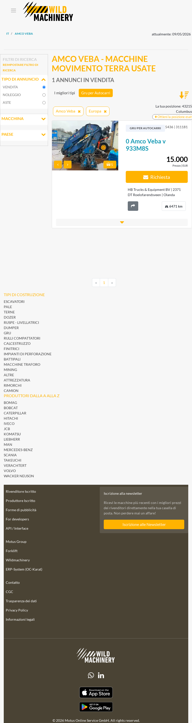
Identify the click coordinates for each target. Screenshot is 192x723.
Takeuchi (12, 460)
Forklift (12, 551)
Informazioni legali (20, 619)
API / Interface (17, 528)
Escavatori (14, 301)
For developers (17, 519)
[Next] (112, 282)
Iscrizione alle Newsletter (144, 524)
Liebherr (12, 439)
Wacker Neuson (19, 476)
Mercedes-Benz (18, 450)
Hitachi (11, 418)
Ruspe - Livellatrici (21, 322)
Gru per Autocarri (95, 93)
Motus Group (16, 541)
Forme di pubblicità (21, 510)
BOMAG (10, 402)
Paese (24, 134)
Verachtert (15, 465)
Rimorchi (13, 385)
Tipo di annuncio (24, 79)
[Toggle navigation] (13, 11)
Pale (8, 307)
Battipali (12, 359)
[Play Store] (96, 707)
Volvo (10, 471)
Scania (10, 455)
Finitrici (11, 349)
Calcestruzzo (17, 343)
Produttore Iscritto (20, 500)
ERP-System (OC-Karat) (24, 569)
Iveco (9, 423)
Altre (9, 375)
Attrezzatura (17, 380)
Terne (9, 312)
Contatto (13, 582)
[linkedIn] (101, 675)
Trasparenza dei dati (21, 601)
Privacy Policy (17, 610)
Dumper (11, 328)
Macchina (24, 119)
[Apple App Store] (96, 692)
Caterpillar (15, 413)
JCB (7, 429)
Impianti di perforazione (28, 354)
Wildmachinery (18, 560)
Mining (10, 369)
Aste (7, 102)
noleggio (12, 95)
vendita (10, 87)
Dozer (10, 317)
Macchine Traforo (22, 364)
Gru (7, 333)
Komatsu (12, 434)
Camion (11, 390)
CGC (9, 592)
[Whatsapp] (91, 675)
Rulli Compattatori (22, 338)
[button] (122, 222)
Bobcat (11, 408)
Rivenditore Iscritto (21, 491)
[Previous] (96, 282)
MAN (8, 444)
